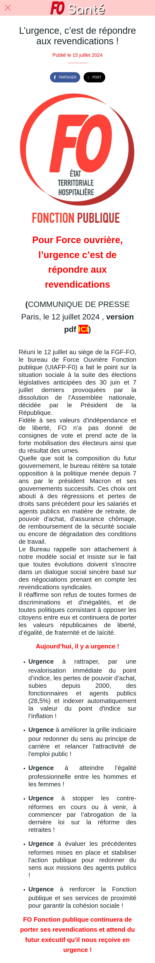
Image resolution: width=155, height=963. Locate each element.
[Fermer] (8, 8)
